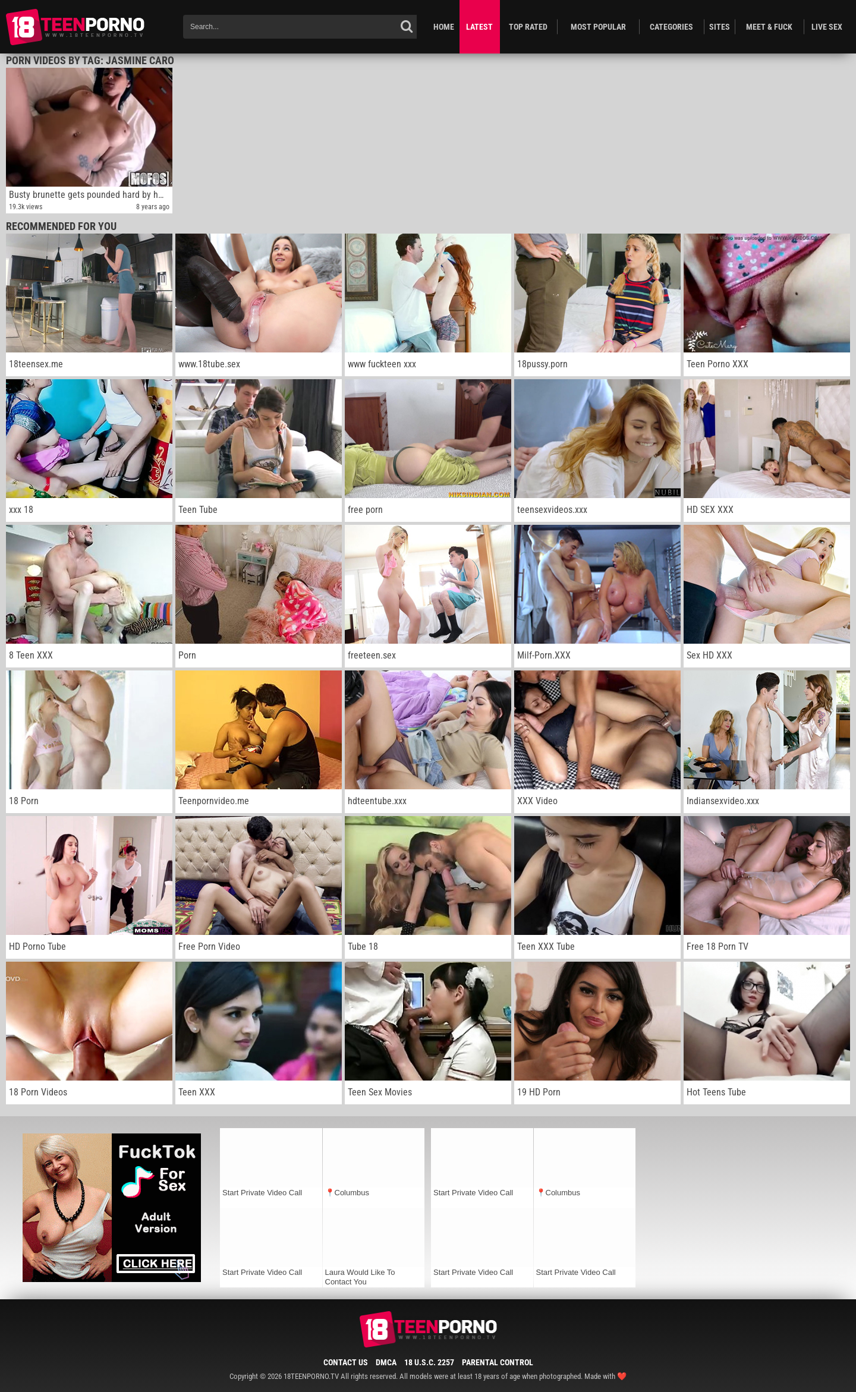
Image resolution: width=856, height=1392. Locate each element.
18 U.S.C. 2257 (429, 1362)
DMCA (386, 1362)
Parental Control (497, 1362)
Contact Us (345, 1362)
